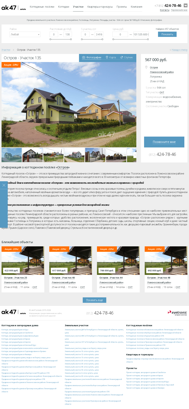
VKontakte (185, 5)
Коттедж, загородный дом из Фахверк (16, 354)
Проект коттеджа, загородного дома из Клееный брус (147, 381)
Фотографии (91, 57)
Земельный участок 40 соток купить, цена (82, 367)
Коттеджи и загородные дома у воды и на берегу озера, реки (26, 357)
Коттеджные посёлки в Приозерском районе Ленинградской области (154, 342)
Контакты (164, 10)
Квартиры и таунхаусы (99, 6)
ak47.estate (14, 311)
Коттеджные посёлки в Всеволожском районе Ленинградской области (154, 329)
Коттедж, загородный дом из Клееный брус (19, 345)
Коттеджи (63, 6)
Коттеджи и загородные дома (20, 325)
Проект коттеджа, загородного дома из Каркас (144, 375)
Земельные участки (76, 325)
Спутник (126, 57)
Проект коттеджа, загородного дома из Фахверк (145, 388)
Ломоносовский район (162, 71)
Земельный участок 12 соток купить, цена (82, 354)
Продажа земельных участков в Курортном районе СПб (87, 391)
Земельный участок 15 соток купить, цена (82, 357)
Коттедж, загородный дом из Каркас (16, 339)
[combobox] (24, 34)
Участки (78, 6)
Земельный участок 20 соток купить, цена (82, 360)
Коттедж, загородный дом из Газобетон (17, 332)
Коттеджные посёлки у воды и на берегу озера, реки (147, 348)
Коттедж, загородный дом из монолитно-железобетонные (25, 348)
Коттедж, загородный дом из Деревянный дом (20, 336)
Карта (111, 57)
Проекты (121, 6)
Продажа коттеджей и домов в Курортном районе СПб (23, 379)
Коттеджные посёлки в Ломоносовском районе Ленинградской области (155, 339)
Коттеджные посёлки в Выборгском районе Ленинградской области (153, 332)
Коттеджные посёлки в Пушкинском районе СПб (145, 345)
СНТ (162, 92)
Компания (136, 6)
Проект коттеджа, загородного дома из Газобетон (146, 372)
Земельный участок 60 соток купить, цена (82, 376)
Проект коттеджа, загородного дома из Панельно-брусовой (150, 385)
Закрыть (4, 185)
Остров (154, 67)
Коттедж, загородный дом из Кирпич (16, 342)
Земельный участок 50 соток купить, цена (82, 370)
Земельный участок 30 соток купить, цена (82, 363)
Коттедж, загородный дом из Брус (15, 329)
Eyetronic (177, 313)
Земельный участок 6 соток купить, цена (81, 373)
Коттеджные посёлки (42, 6)
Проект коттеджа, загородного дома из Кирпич (145, 378)
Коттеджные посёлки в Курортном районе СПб (145, 336)
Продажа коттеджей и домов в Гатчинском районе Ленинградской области (32, 376)
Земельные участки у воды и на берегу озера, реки (85, 348)
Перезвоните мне (179, 10)
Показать (167, 34)
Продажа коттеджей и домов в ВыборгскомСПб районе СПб (25, 373)
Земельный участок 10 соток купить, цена (82, 351)
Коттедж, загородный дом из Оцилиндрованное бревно (24, 351)
